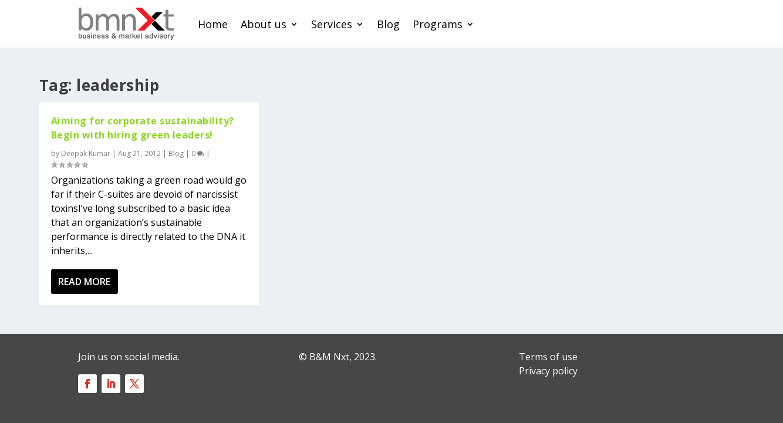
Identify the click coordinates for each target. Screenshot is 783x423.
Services (331, 24)
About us (263, 24)
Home (213, 24)
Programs (438, 24)
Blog (388, 24)
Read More (84, 281)
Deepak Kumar (85, 153)
